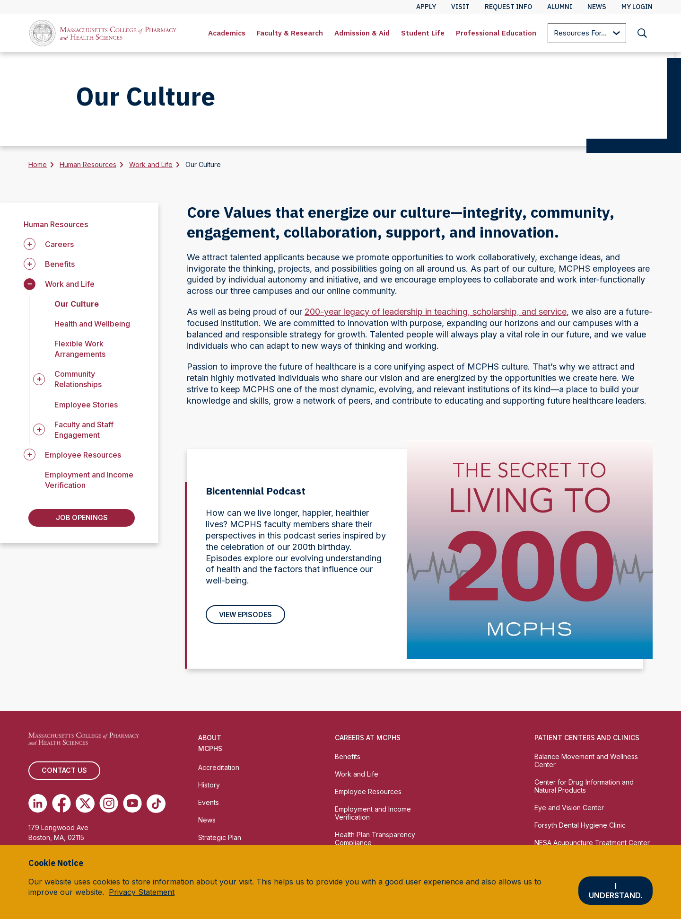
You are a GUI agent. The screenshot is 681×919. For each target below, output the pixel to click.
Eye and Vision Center (569, 810)
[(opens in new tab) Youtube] (132, 806)
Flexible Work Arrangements (79, 349)
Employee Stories (86, 404)
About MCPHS (210, 745)
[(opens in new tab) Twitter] (85, 806)
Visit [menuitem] (460, 6)
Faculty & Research (290, 32)
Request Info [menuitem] (508, 6)
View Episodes (245, 615)
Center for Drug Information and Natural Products (584, 788)
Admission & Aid (362, 32)
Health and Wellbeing (92, 323)
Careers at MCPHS (368, 740)
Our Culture (76, 304)
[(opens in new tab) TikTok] (156, 806)
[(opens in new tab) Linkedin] (37, 806)
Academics (226, 32)
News (207, 822)
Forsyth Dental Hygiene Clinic (580, 827)
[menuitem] (226, 33)
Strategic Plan (219, 840)
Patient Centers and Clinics (586, 740)
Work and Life (151, 164)
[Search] (642, 33)
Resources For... (587, 33)
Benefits (347, 759)
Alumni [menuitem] (559, 6)
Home (37, 164)
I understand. (615, 890)
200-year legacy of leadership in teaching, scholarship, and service (436, 312)
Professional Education (496, 32)
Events (208, 805)
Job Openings (81, 518)
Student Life (423, 32)
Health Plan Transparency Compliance (375, 841)
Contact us (64, 773)
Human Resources (88, 164)
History (209, 787)
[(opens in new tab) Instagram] (108, 806)
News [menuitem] (596, 6)
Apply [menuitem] (426, 6)
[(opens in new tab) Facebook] (61, 806)
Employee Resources (368, 794)
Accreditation (218, 770)
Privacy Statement (142, 892)
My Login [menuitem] (637, 6)
